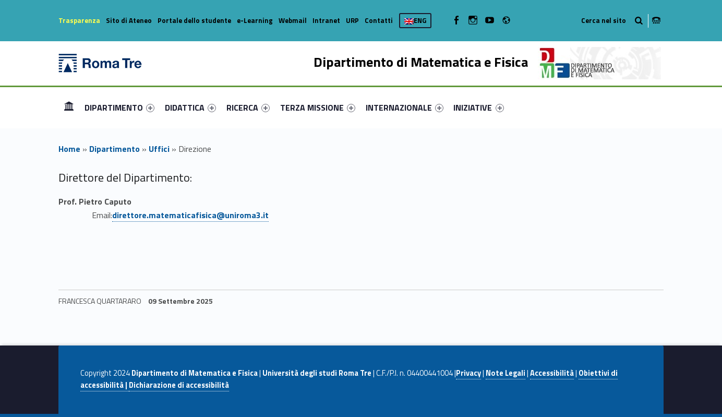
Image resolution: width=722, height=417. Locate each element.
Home (68, 107)
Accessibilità (552, 373)
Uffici (159, 148)
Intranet (326, 20)
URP (352, 20)
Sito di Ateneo (129, 20)
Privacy (468, 373)
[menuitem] (68, 107)
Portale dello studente (194, 20)
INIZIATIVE (478, 107)
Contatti (379, 20)
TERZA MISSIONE (317, 107)
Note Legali (505, 373)
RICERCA (248, 107)
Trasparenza (79, 20)
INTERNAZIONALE (404, 107)
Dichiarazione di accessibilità (179, 385)
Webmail (293, 20)
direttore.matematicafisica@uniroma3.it (190, 215)
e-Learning (255, 20)
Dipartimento (114, 148)
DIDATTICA (190, 107)
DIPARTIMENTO (119, 107)
